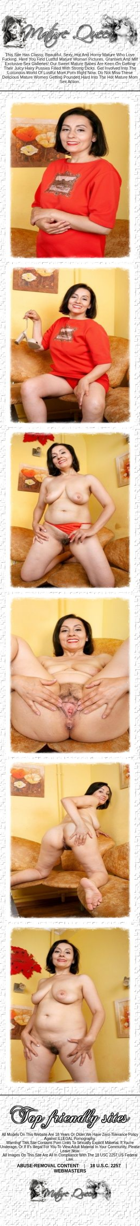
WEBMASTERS (70, 1171)
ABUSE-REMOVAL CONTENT (48, 1165)
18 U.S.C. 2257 (105, 1165)
